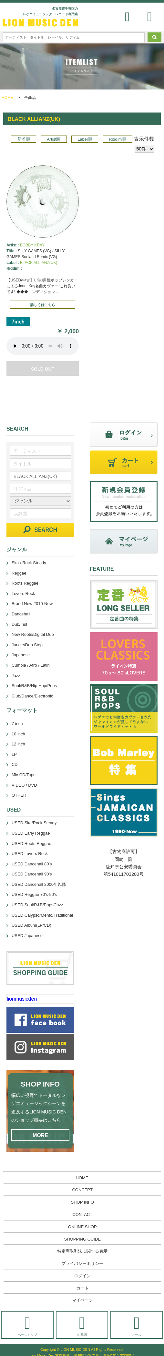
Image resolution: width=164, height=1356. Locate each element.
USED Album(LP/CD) (31, 925)
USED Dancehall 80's (32, 864)
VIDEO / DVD (24, 785)
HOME (7, 97)
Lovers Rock (23, 593)
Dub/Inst (19, 624)
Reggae (19, 573)
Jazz (16, 675)
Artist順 (53, 139)
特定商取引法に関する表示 (82, 1251)
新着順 (23, 139)
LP (14, 754)
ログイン (82, 1275)
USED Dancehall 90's (32, 874)
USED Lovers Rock (30, 853)
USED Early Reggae (31, 833)
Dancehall (21, 614)
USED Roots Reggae (31, 843)
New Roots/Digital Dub (33, 634)
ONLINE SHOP (82, 1226)
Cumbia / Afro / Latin (31, 665)
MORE (40, 1135)
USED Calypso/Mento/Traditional (42, 915)
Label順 (84, 139)
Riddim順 (117, 139)
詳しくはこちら (42, 305)
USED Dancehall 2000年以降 (39, 884)
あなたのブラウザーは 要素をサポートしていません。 (42, 346)
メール (136, 1326)
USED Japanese (27, 935)
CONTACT (82, 1214)
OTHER (19, 795)
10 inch (18, 734)
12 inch (18, 744)
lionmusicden (22, 999)
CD (15, 764)
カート (82, 1288)
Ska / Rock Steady (29, 562)
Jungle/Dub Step (27, 644)
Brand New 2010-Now (32, 603)
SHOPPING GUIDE (82, 1239)
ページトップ (27, 1326)
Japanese (21, 654)
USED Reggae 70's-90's (34, 894)
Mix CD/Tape (24, 774)
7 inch (17, 723)
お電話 (82, 1326)
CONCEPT (82, 1189)
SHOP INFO (82, 1202)
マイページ (82, 1300)
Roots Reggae (25, 583)
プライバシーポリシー (82, 1263)
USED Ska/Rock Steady (34, 822)
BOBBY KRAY (32, 245)
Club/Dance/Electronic (32, 696)
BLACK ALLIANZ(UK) (38, 262)
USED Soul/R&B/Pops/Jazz (37, 904)
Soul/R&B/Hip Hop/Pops (34, 685)
